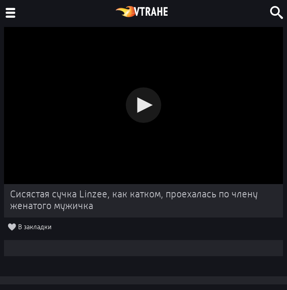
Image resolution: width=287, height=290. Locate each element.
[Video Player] (143, 105)
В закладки (34, 227)
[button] (143, 105)
